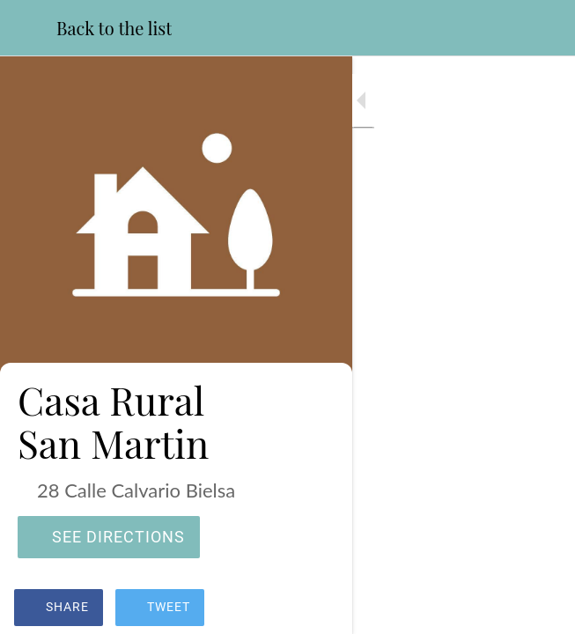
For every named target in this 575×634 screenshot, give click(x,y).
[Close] (28, 28)
